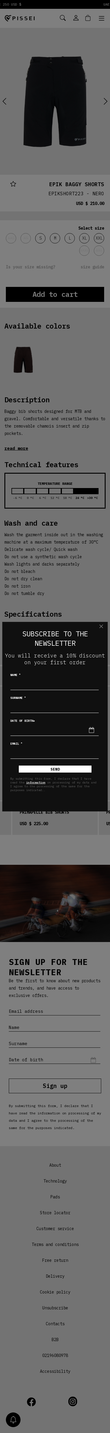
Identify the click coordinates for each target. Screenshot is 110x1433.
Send (55, 769)
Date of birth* (22, 721)
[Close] (101, 626)
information (35, 782)
